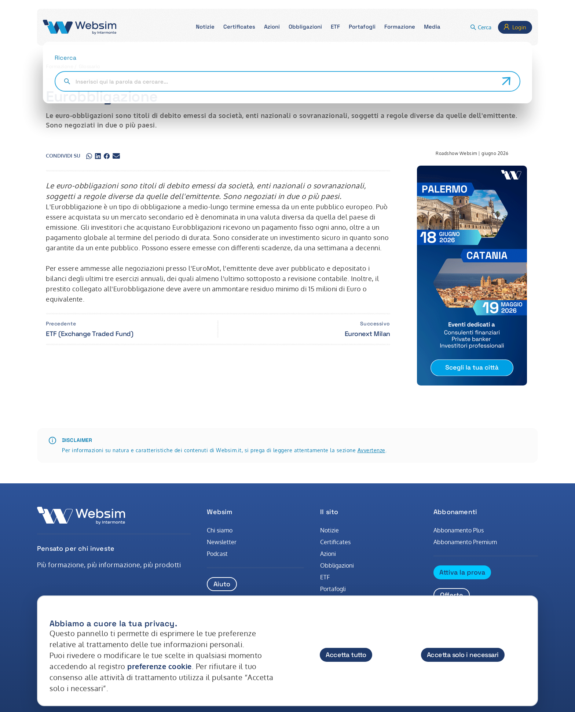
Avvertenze (371, 450)
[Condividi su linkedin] (98, 155)
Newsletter (222, 542)
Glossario (89, 66)
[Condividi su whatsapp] (89, 155)
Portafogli (333, 589)
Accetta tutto (346, 654)
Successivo (375, 323)
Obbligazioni (337, 565)
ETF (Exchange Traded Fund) (89, 333)
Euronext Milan (367, 333)
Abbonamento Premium (465, 542)
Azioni (328, 553)
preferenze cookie (159, 666)
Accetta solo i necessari (463, 654)
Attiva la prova (462, 572)
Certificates (335, 542)
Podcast (217, 553)
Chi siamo (219, 530)
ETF (325, 577)
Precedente (61, 323)
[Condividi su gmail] (116, 155)
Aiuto (221, 584)
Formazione (59, 66)
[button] (205, 27)
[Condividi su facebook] (107, 155)
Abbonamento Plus (458, 530)
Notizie (329, 530)
